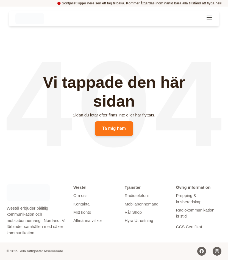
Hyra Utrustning (139, 220)
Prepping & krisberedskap (189, 198)
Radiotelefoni (137, 195)
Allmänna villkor (87, 220)
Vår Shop (133, 212)
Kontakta (81, 204)
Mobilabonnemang (142, 204)
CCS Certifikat (189, 226)
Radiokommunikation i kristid (196, 213)
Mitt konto (82, 212)
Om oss (80, 195)
